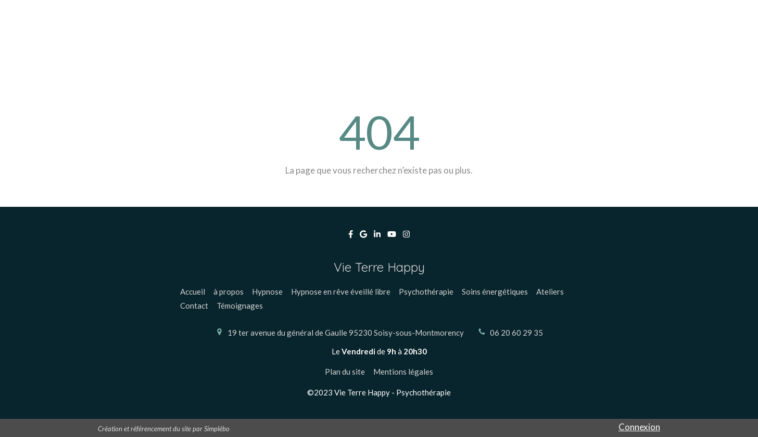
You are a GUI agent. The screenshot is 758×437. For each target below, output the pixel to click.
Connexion (639, 426)
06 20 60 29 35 (516, 332)
